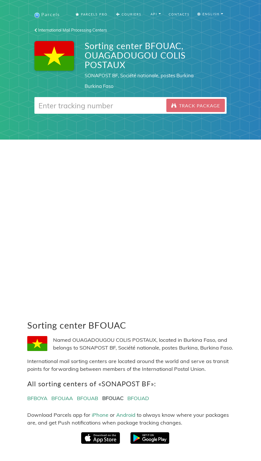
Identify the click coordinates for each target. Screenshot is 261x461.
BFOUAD (138, 398)
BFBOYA (37, 398)
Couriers (128, 14)
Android (125, 415)
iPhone (100, 415)
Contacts (179, 14)
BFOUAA (62, 398)
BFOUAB (87, 398)
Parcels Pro (91, 14)
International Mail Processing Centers (70, 30)
